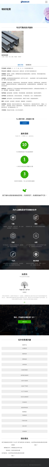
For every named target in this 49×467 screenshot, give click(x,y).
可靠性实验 (24, 420)
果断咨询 (24, 321)
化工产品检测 (24, 391)
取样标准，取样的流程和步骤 (13, 450)
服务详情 (20, 65)
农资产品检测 (24, 380)
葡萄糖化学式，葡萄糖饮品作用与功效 (13, 447)
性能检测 (24, 415)
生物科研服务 (24, 369)
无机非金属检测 (24, 396)
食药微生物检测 (24, 375)
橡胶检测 (24, 353)
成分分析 (24, 426)
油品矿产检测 (24, 386)
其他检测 (24, 402)
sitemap (33, 461)
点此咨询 (24, 123)
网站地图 (27, 461)
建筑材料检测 (24, 407)
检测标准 (28, 65)
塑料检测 (24, 359)
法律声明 (16, 461)
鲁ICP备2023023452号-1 (35, 464)
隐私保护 (22, 461)
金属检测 (24, 348)
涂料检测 (24, 364)
